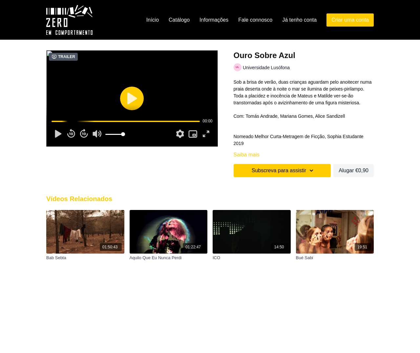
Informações (214, 20)
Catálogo (179, 20)
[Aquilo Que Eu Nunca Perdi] (169, 258)
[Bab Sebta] (85, 258)
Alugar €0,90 (353, 170)
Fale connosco (255, 20)
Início (152, 20)
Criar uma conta (350, 20)
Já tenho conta (299, 20)
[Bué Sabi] (335, 258)
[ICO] (252, 258)
